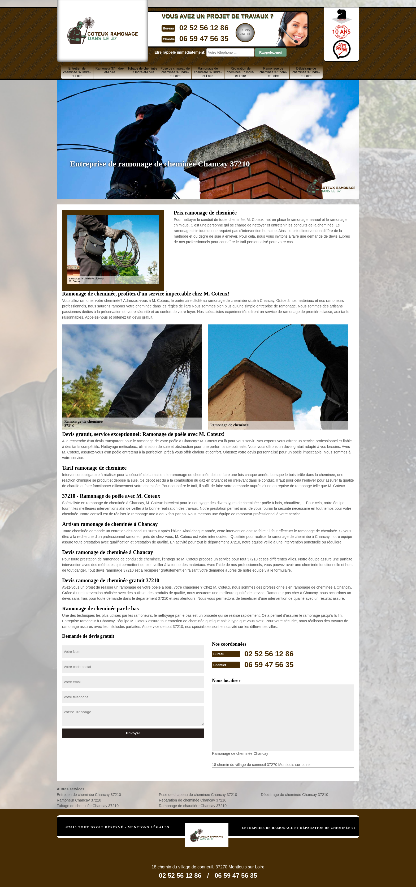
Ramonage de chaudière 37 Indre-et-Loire (208, 72)
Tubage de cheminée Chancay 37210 (88, 805)
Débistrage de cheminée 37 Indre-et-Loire (306, 72)
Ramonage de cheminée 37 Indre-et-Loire (273, 72)
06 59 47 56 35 (196, 38)
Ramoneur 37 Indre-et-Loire (110, 70)
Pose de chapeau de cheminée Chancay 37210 (198, 794)
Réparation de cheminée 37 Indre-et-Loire (240, 72)
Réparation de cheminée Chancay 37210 (193, 800)
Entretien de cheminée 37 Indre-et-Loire (76, 72)
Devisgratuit (239, 32)
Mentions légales (149, 827)
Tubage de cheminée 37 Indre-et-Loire (142, 70)
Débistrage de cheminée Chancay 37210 (294, 794)
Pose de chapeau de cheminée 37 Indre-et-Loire (175, 72)
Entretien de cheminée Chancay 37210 (89, 794)
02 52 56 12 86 (196, 27)
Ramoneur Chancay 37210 (79, 800)
